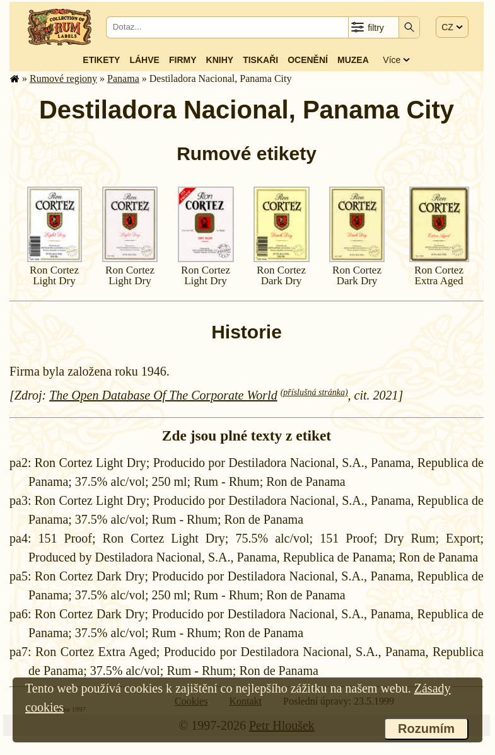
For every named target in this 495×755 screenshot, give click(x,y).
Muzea (353, 60)
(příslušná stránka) (314, 392)
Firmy (183, 60)
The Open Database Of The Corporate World (163, 395)
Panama (123, 78)
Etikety (101, 60)
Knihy (220, 60)
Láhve (144, 60)
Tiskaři (260, 60)
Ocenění (308, 60)
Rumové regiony (63, 78)
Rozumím (426, 728)
